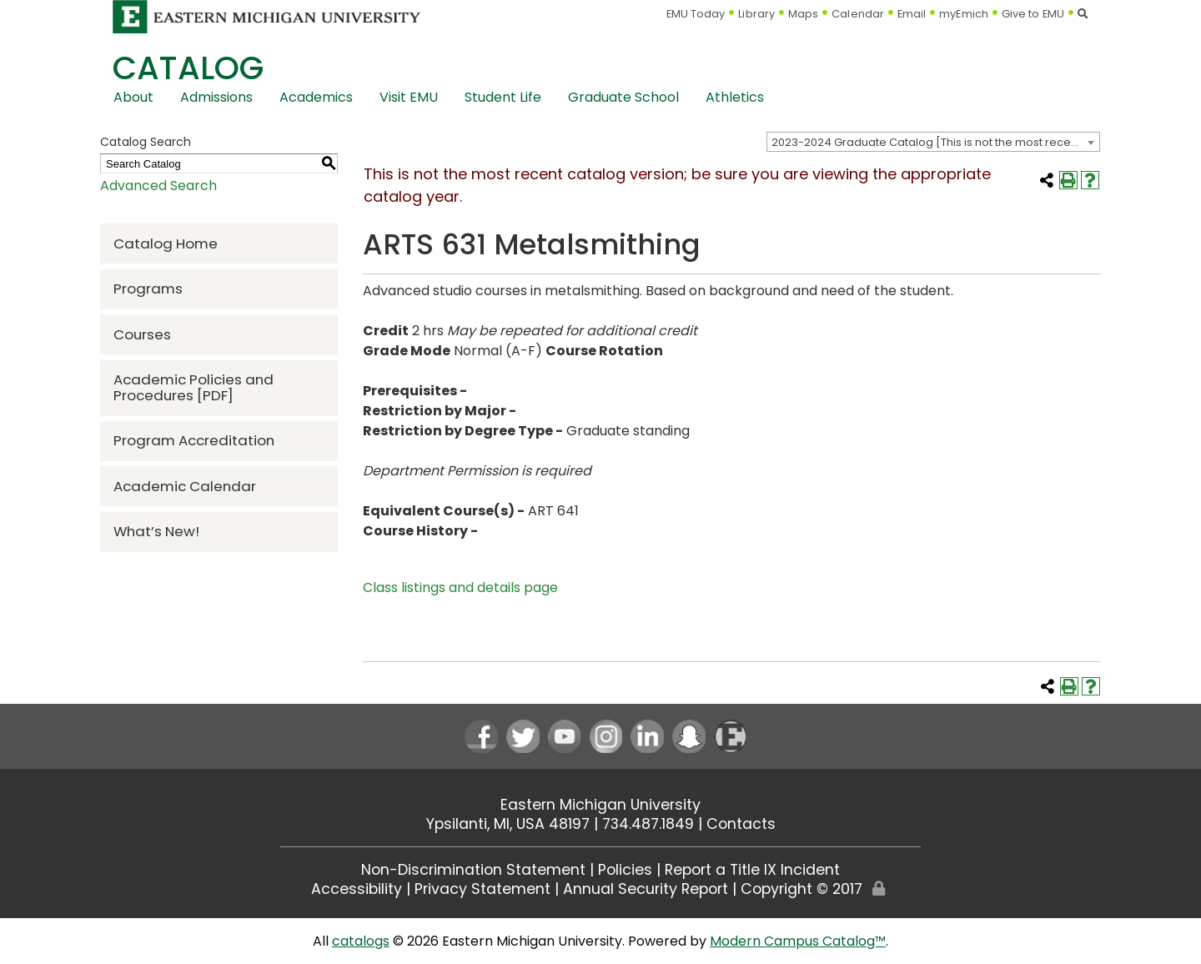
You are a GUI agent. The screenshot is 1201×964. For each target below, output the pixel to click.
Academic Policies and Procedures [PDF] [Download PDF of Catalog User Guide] (193, 387)
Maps (803, 14)
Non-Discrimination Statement (473, 870)
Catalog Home (165, 243)
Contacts (741, 824)
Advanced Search (158, 185)
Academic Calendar (184, 486)
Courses (142, 334)
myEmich (963, 14)
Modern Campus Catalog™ (798, 941)
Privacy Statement (482, 889)
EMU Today (696, 14)
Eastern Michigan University (600, 805)
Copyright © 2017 (801, 889)
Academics (316, 97)
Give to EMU (1033, 14)
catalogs (360, 941)
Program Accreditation (193, 440)
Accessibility (356, 889)
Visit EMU (408, 97)
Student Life (503, 97)
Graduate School (623, 97)
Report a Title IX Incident (752, 870)
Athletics (735, 97)
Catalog (188, 68)
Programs (148, 289)
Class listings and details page (460, 587)
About (133, 97)
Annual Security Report (645, 889)
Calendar (858, 14)
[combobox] (933, 142)
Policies (625, 870)
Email (912, 14)
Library (756, 14)
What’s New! (156, 531)
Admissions (216, 97)
